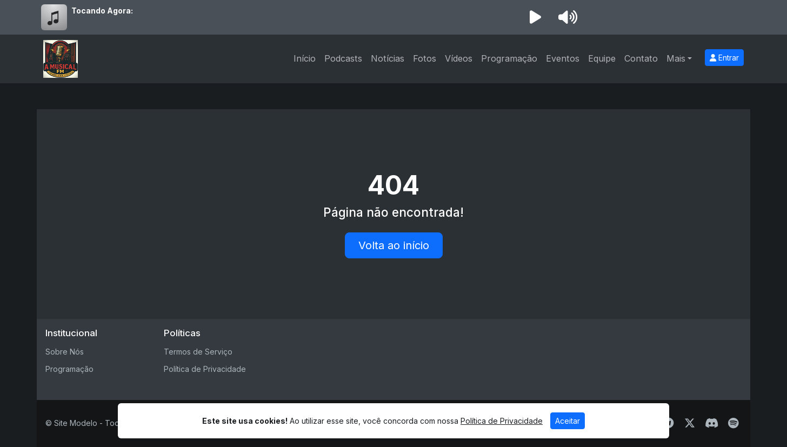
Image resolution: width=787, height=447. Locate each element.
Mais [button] (675, 58)
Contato (641, 58)
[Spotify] (733, 423)
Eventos (562, 58)
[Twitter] (689, 423)
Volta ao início (393, 245)
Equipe (602, 58)
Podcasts (343, 58)
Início (305, 58)
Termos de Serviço (198, 351)
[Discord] (711, 423)
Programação (509, 58)
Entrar (724, 57)
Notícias (387, 58)
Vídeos (458, 58)
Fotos (424, 58)
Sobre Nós (64, 351)
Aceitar (567, 420)
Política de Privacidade (205, 368)
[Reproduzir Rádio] (535, 17)
